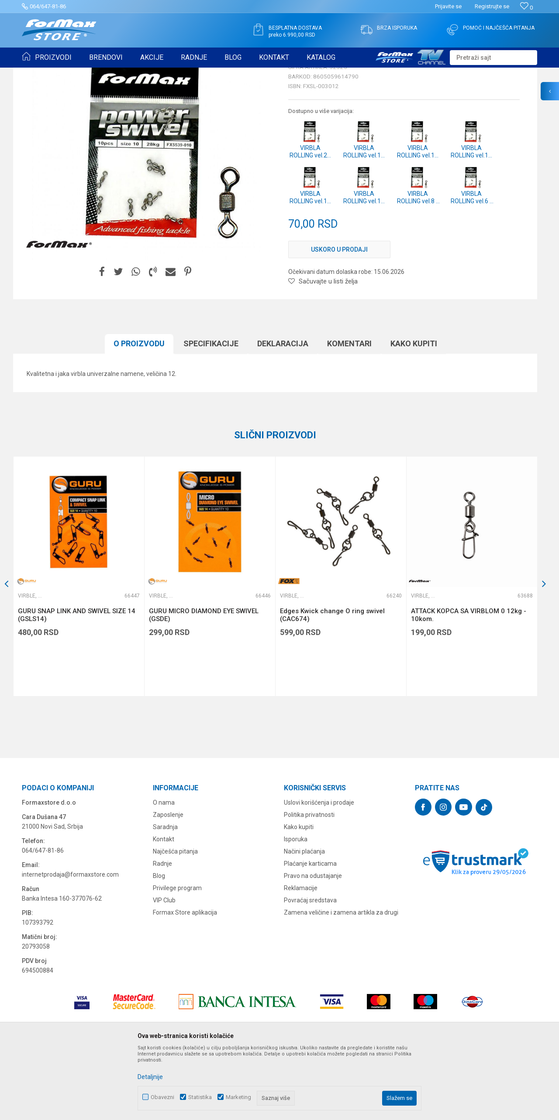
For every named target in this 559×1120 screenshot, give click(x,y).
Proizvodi (71, 73)
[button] (493, 57)
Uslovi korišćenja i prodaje (319, 870)
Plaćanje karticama (310, 931)
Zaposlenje (168, 882)
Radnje (162, 931)
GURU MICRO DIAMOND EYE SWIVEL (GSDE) (204, 682)
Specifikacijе (210, 411)
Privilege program (177, 955)
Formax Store (38, 73)
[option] (78, 644)
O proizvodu (139, 411)
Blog (159, 943)
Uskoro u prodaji (339, 317)
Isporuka (295, 906)
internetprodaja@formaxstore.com (70, 942)
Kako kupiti (413, 411)
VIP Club (164, 967)
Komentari (349, 411)
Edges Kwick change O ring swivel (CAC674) (332, 682)
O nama (164, 870)
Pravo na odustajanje (313, 943)
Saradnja (165, 894)
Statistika (200, 1097)
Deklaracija (282, 411)
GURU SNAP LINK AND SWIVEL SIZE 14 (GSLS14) (76, 682)
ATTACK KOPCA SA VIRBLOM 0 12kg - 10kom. (468, 682)
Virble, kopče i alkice (154, 73)
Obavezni (162, 1097)
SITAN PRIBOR (106, 73)
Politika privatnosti (309, 882)
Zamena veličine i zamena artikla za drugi (341, 980)
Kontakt (163, 906)
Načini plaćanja (304, 918)
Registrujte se (492, 6)
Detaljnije (150, 1076)
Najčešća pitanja (175, 918)
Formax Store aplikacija (185, 980)
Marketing (238, 1097)
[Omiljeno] (526, 7)
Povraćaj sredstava (310, 967)
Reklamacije (300, 955)
